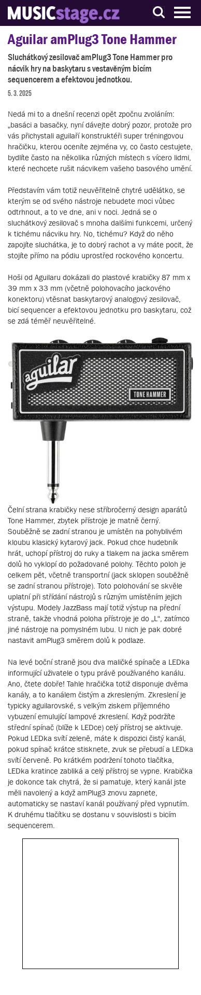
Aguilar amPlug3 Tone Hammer (92, 39)
